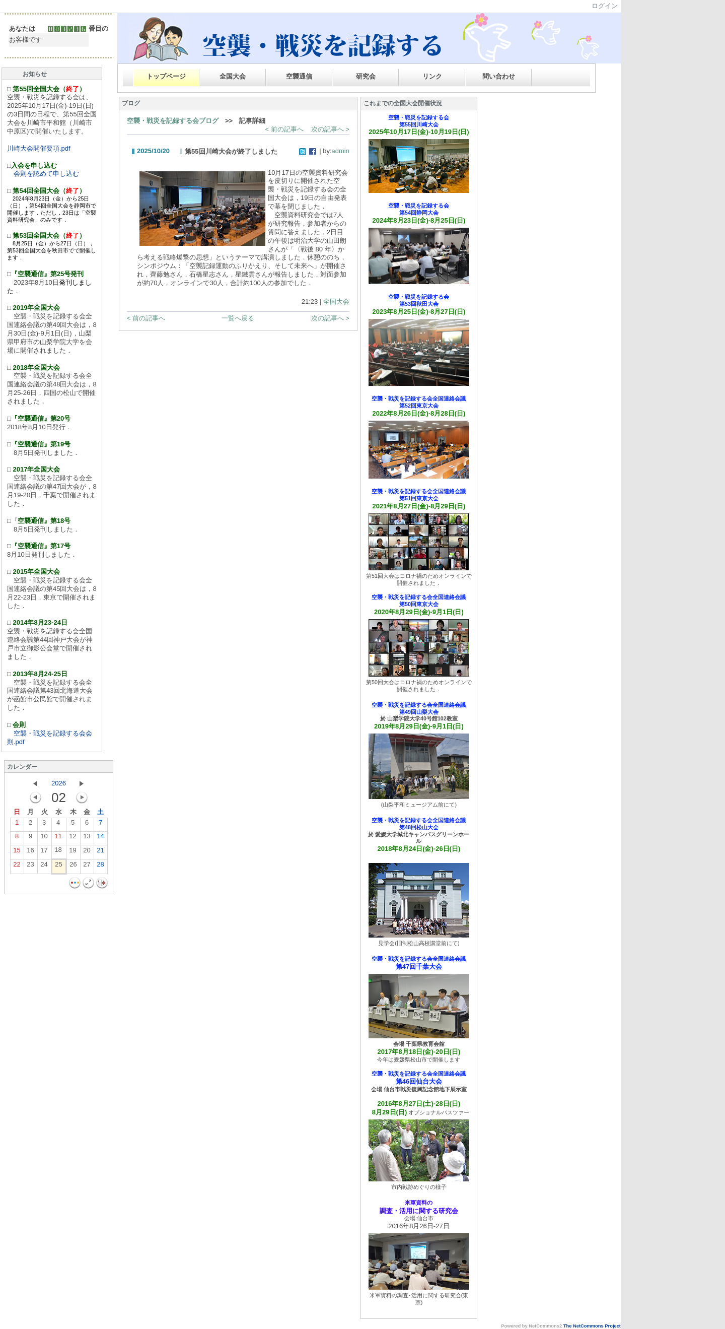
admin (340, 151)
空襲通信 (299, 76)
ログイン (605, 6)
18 (57, 851)
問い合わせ (498, 76)
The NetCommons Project (592, 1325)
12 (72, 838)
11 (57, 838)
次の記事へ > (330, 129)
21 (100, 852)
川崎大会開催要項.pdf (38, 148)
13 (86, 838)
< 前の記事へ (284, 129)
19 (72, 852)
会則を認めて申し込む (43, 173)
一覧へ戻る (238, 318)
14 (100, 838)
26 (73, 866)
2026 (58, 783)
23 (30, 866)
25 (58, 866)
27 (86, 866)
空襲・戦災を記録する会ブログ (173, 120)
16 (30, 852)
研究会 (366, 76)
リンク (432, 76)
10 (43, 838)
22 (16, 866)
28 (100, 866)
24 (43, 866)
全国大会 (233, 76)
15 (16, 852)
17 (43, 852)
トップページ (166, 76)
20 (86, 852)
